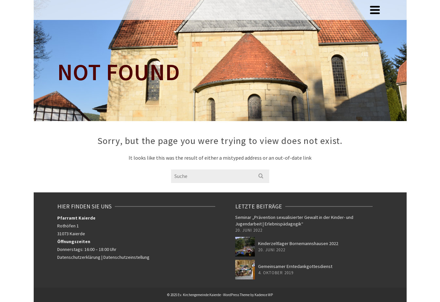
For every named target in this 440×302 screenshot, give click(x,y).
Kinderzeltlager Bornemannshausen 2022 (298, 243)
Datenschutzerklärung (78, 257)
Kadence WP (264, 295)
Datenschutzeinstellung (126, 257)
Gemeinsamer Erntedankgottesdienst (295, 266)
